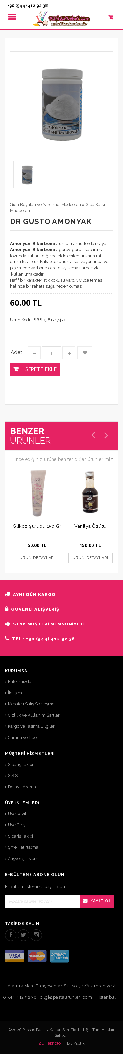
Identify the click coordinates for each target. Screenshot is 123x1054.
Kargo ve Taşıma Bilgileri (32, 726)
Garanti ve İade (22, 737)
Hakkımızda (19, 681)
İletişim (15, 692)
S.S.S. (13, 775)
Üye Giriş (16, 824)
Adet (16, 352)
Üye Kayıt (17, 813)
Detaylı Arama (22, 786)
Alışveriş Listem (23, 858)
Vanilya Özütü (90, 526)
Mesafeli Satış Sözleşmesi (32, 703)
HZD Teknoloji (49, 1043)
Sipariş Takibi (20, 764)
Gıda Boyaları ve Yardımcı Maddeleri (45, 204)
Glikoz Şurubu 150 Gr (37, 526)
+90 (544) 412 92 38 (27, 5)
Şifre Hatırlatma (23, 847)
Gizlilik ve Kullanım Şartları (34, 715)
